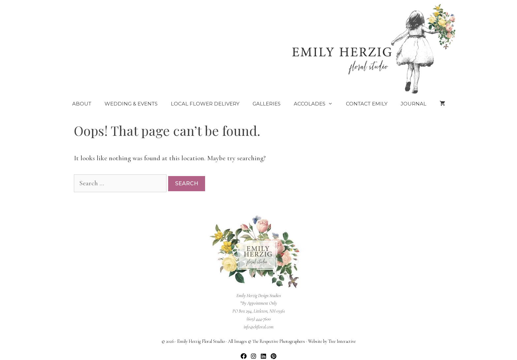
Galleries (267, 104)
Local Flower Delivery (205, 104)
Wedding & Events (131, 104)
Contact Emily (366, 104)
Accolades (316, 104)
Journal (413, 104)
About (81, 104)
